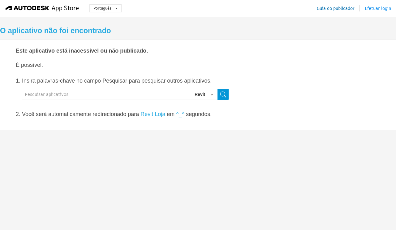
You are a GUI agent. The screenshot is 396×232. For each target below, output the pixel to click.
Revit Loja (152, 114)
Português (105, 8)
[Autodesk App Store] (42, 8)
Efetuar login (378, 8)
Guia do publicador (336, 8)
